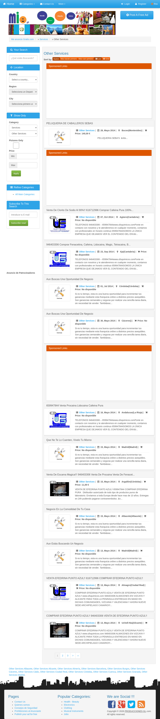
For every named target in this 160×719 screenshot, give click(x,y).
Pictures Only (16, 144)
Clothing (68, 708)
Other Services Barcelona (93, 668)
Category (14, 122)
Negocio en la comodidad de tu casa (68, 509)
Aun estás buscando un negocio (64, 543)
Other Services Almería (69, 668)
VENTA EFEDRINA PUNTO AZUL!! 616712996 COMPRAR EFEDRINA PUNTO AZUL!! (94, 578)
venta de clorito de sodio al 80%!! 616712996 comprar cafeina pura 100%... (90, 210)
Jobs (66, 714)
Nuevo (56, 59)
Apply (16, 173)
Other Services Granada (129, 672)
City (11, 98)
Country (13, 74)
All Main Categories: (25, 194)
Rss (154, 4)
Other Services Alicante (45, 668)
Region (12, 86)
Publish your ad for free (26, 714)
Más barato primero (69, 59)
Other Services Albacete (20, 668)
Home (8, 3)
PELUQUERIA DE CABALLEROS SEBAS (69, 123)
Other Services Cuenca (104, 672)
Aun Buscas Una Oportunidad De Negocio (69, 313)
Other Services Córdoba (80, 672)
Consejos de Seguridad (26, 708)
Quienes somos (22, 705)
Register (140, 4)
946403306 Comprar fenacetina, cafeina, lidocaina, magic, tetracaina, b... (88, 244)
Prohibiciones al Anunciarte (28, 711)
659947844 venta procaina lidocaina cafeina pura (74, 405)
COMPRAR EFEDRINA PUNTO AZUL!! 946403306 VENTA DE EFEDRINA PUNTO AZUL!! (96, 615)
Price (11, 151)
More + (62, 4)
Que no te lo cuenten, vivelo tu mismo (69, 440)
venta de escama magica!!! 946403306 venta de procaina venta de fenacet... (90, 474)
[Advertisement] (104, 93)
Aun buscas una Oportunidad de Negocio (69, 279)
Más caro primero (86, 59)
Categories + (27, 4)
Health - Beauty (71, 701)
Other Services (87, 130)
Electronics (69, 705)
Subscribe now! (18, 223)
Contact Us (47, 4)
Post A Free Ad (137, 15)
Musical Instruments (73, 711)
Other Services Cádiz (28, 672)
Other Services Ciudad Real (53, 672)
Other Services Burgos (118, 668)
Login (125, 4)
